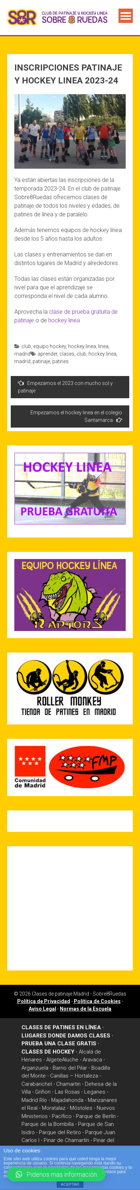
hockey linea (64, 320)
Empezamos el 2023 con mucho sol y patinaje (65, 387)
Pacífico (62, 1116)
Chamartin (68, 1084)
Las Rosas (67, 1092)
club (26, 346)
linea (103, 346)
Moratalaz (54, 1108)
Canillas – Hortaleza (74, 1076)
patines (60, 361)
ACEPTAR (70, 1184)
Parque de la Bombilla (47, 1124)
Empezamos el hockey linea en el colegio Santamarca (76, 416)
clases (66, 354)
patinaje (41, 361)
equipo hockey (49, 346)
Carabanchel (36, 1084)
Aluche (70, 1059)
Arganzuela (34, 1068)
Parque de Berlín (96, 1116)
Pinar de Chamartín (66, 1140)
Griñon (42, 1092)
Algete (54, 1059)
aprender (47, 354)
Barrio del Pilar (70, 1068)
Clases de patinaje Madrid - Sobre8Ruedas (79, 994)
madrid (22, 354)
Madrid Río (34, 1100)
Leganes (94, 1092)
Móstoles (81, 1108)
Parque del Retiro (60, 1132)
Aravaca (92, 1059)
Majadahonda (67, 1100)
